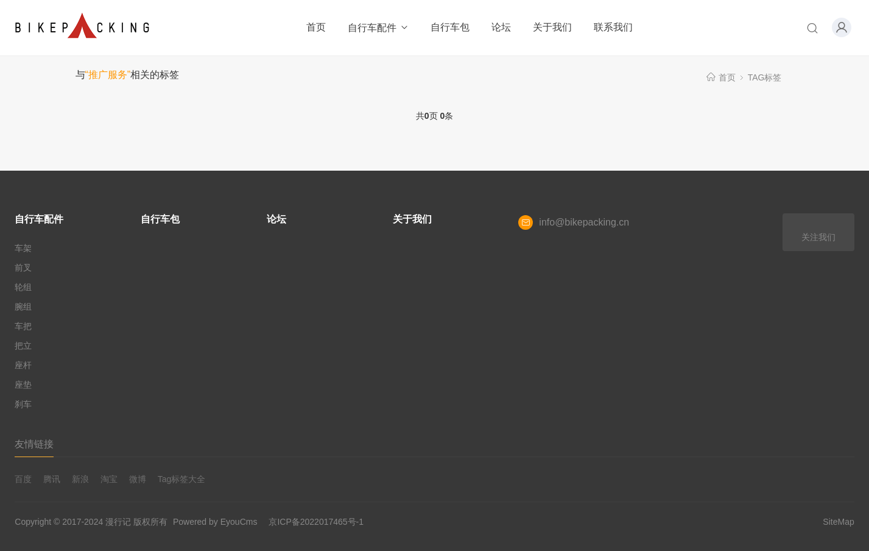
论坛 (501, 27)
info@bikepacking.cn (584, 222)
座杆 (23, 365)
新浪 (80, 479)
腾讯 (51, 479)
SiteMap (838, 522)
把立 (23, 345)
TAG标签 (765, 77)
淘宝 (109, 479)
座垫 (23, 384)
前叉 (23, 267)
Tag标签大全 (182, 479)
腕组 (23, 306)
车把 (23, 326)
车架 (23, 248)
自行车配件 (378, 28)
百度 (23, 479)
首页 (316, 27)
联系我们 (613, 27)
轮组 (23, 287)
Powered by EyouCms (214, 522)
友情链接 (34, 444)
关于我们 (552, 27)
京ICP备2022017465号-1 (316, 522)
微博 (137, 479)
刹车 (23, 404)
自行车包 (450, 27)
